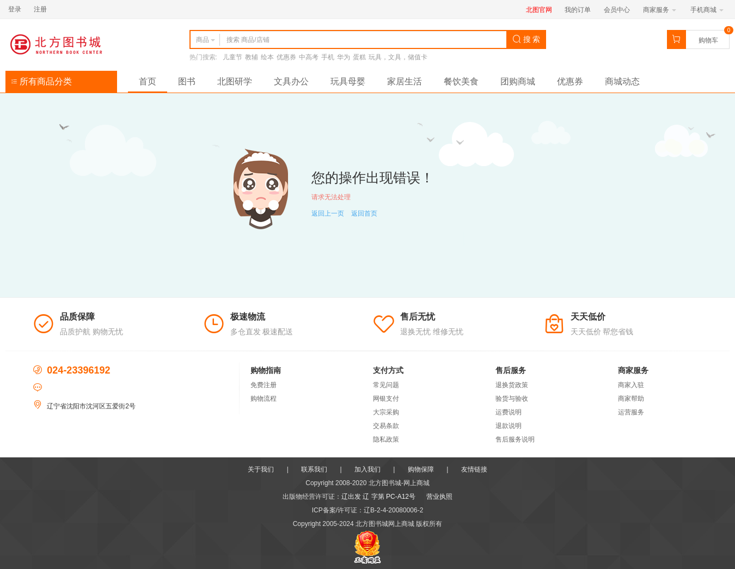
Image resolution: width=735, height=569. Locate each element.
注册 (40, 9)
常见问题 (386, 385)
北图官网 (539, 10)
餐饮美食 (461, 81)
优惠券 (286, 57)
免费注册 (263, 385)
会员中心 (617, 10)
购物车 (708, 40)
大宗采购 (386, 412)
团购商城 (517, 81)
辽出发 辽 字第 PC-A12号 (378, 496)
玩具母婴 (347, 81)
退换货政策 (511, 385)
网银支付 (386, 398)
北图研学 (234, 81)
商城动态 (622, 81)
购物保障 (421, 469)
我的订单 (578, 10)
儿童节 (232, 57)
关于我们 (261, 469)
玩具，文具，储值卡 (398, 57)
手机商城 (707, 10)
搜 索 (526, 39)
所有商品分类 (41, 81)
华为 (343, 57)
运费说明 (508, 412)
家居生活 (404, 81)
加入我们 (367, 469)
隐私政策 (386, 439)
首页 (147, 81)
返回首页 (364, 213)
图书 (186, 81)
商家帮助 (631, 398)
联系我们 (314, 469)
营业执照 (439, 496)
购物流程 (263, 398)
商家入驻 (631, 385)
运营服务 (631, 412)
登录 (14, 9)
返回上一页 (327, 213)
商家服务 (659, 10)
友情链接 (474, 469)
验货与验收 (511, 398)
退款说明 (508, 426)
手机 (327, 57)
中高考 (308, 57)
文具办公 (291, 81)
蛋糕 (359, 57)
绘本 (267, 57)
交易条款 (386, 426)
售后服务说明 (515, 439)
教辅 (251, 57)
